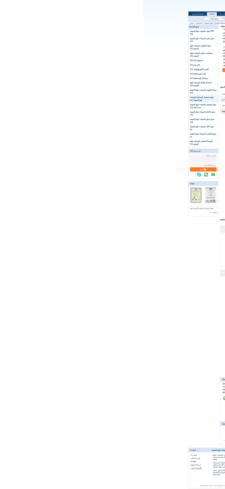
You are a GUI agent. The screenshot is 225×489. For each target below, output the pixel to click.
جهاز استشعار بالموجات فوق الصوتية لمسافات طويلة (155, 369)
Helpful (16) (158, 288)
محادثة (85, 70)
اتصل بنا (125, 14)
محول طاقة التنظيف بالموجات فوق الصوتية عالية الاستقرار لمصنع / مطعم (82, 457)
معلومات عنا (80, 14)
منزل (48, 23)
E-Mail (50, 462)
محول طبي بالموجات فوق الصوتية (59, 38)
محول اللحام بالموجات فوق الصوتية (59, 112)
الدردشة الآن (112, 6)
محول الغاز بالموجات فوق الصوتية (59, 127)
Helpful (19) (158, 317)
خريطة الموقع (53, 465)
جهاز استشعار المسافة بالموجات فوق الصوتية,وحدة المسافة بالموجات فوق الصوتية (150, 373)
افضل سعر (142, 79)
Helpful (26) (158, 350)
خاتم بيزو (53, 65)
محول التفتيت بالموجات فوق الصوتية (60, 134)
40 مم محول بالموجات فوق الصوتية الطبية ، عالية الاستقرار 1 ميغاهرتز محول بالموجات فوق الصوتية (113, 478)
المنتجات (55, 23)
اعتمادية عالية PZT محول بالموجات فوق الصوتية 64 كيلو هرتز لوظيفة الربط (142, 474)
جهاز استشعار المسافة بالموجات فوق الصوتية (77, 23)
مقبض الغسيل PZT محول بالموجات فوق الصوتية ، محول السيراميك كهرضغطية (142, 457)
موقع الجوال (53, 468)
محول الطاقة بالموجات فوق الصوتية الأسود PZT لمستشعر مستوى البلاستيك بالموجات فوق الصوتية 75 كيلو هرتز (142, 466)
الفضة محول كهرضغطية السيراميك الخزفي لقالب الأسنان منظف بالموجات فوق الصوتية (82, 465)
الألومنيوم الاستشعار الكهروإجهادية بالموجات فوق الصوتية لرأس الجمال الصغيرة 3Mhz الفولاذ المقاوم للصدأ (112, 468)
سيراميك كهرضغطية (57, 78)
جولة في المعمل (96, 14)
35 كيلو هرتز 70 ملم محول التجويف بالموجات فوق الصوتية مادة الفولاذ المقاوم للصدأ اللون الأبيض (113, 458)
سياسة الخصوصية (162, 486)
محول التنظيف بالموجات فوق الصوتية (81, 450)
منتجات (68, 14)
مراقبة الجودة (112, 14)
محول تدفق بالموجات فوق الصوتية (59, 119)
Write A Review (151, 256)
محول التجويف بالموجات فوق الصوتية (60, 90)
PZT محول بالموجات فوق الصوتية (59, 31)
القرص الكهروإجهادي (57, 69)
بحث (116, 19)
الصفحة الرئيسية (55, 14)
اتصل (59, 169)
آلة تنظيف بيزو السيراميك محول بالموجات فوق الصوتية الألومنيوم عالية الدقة (81, 472)
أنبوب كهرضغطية (56, 74)
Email (104, 6)
